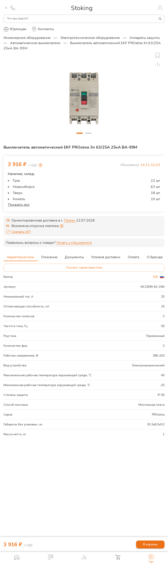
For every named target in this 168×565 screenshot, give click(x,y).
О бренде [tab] (154, 256)
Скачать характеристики (84, 268)
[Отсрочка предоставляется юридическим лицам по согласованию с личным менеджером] (62, 226)
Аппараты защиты (145, 37)
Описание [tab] (49, 256)
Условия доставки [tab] (106, 256)
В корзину (150, 545)
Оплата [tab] (133, 256)
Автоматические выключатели (35, 43)
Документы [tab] (74, 256)
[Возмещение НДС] (40, 165)
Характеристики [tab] (21, 256)
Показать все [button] (19, 204)
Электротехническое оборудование (90, 37)
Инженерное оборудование (27, 37)
